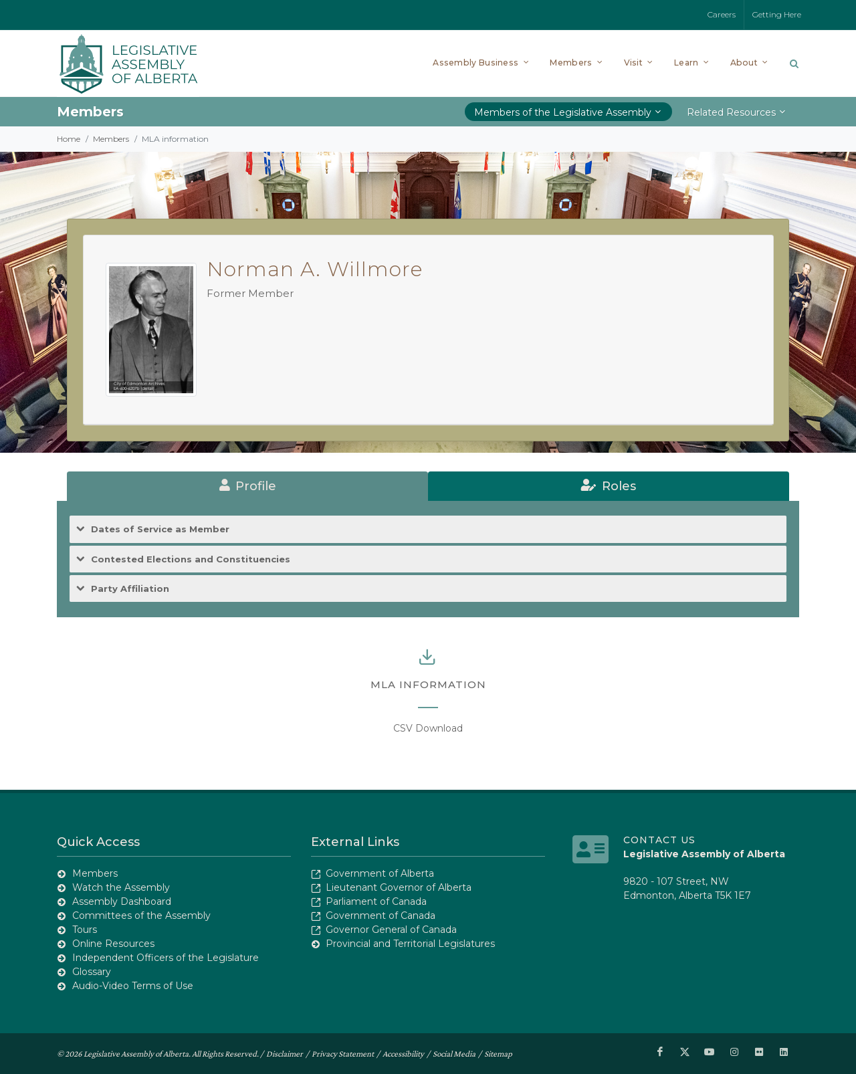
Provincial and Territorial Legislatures (410, 944)
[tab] (247, 486)
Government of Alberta (380, 873)
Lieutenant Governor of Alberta (398, 887)
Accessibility (403, 1053)
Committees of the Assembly (141, 915)
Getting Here (776, 14)
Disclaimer (284, 1053)
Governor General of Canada (391, 930)
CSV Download (428, 728)
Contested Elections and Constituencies (190, 559)
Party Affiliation (130, 589)
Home (68, 139)
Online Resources (113, 944)
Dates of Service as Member (160, 529)
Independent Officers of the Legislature (165, 958)
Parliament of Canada (376, 901)
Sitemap (498, 1053)
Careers (722, 14)
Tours (84, 930)
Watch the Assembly (121, 887)
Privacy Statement (343, 1053)
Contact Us (659, 840)
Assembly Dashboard (121, 901)
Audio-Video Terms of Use (132, 986)
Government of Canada (380, 915)
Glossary (91, 972)
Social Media (454, 1053)
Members (111, 139)
